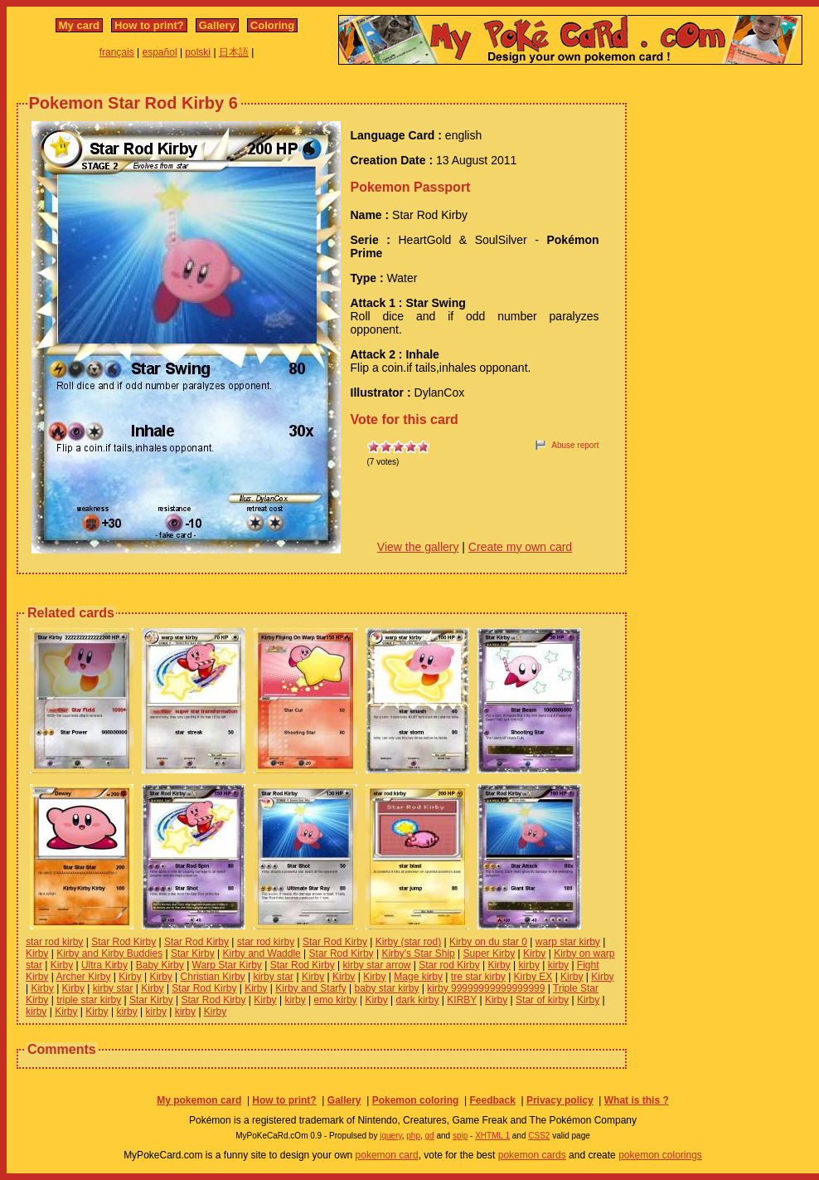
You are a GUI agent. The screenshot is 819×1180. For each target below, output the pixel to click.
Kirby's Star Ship (417, 953)
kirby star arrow (376, 965)
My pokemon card (199, 1100)
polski (198, 52)
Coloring (272, 25)
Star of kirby (542, 1000)
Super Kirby (489, 953)
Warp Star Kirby (227, 965)
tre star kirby (478, 977)
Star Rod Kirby (123, 942)
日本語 (234, 52)
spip (460, 1135)
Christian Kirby (213, 977)
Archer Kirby (83, 977)
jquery (391, 1135)
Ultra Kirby (104, 965)
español (160, 52)
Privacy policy (560, 1100)
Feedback (492, 1100)
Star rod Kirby (449, 965)
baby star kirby (387, 988)
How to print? (149, 25)
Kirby (37, 953)
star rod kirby (54, 942)
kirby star (273, 977)
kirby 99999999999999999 (486, 988)
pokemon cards (532, 1155)
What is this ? (636, 1100)
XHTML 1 (492, 1135)
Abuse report (574, 445)
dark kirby (417, 1000)
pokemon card (387, 1155)
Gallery (217, 25)
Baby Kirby (160, 965)
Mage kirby (418, 977)
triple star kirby (88, 1000)
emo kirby (335, 1000)
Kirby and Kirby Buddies (109, 953)
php (413, 1135)
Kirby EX (533, 977)
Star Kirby (193, 953)
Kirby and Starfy (310, 988)
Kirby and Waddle (262, 953)
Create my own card (520, 546)
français (116, 52)
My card (79, 25)
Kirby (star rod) (408, 942)
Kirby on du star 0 (488, 942)
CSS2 (539, 1135)
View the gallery (418, 546)
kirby (529, 965)
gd (429, 1135)
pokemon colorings (660, 1155)
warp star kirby (568, 942)
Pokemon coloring (415, 1100)
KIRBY (462, 1000)
